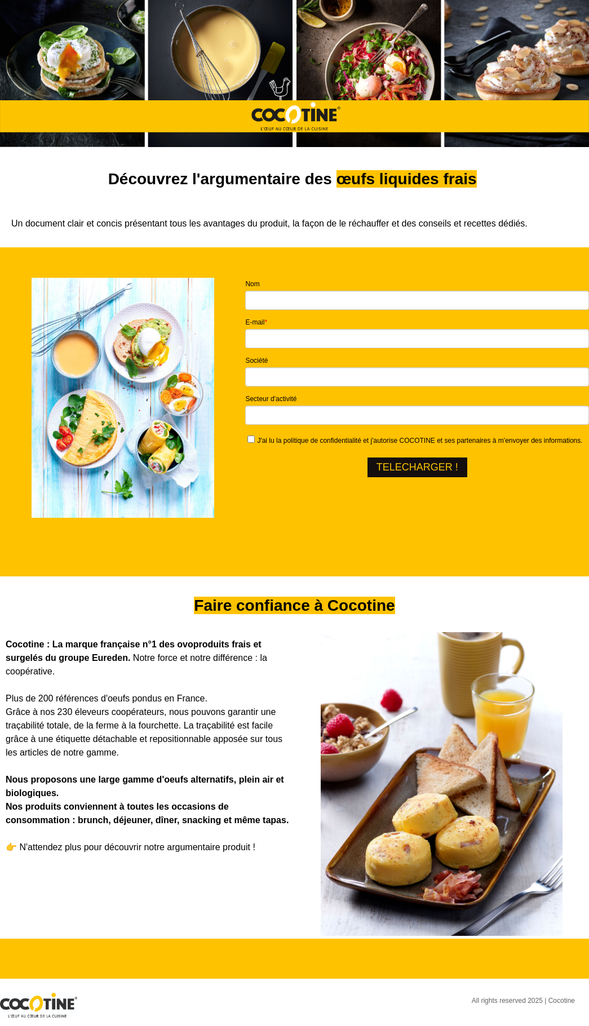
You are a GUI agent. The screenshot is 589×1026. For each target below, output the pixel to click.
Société (256, 361)
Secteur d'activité (270, 399)
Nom (252, 284)
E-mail (256, 322)
